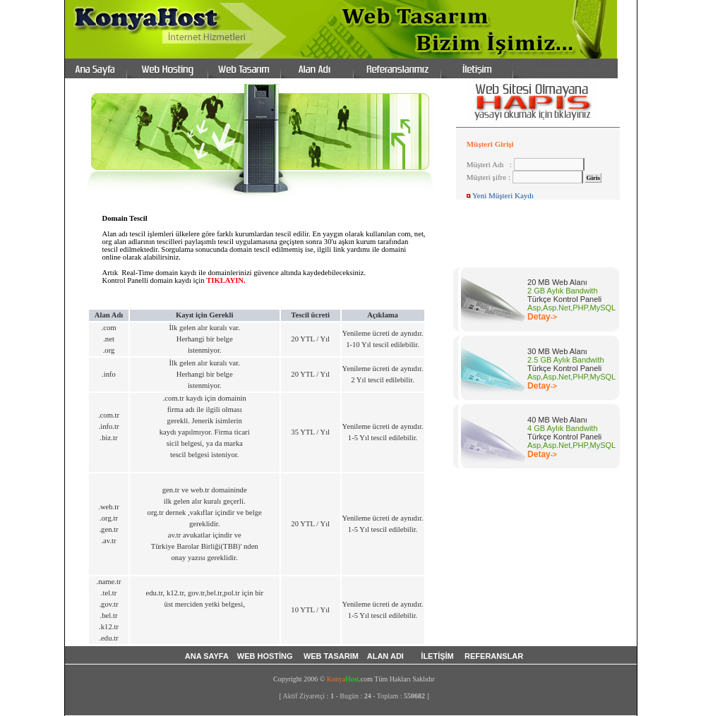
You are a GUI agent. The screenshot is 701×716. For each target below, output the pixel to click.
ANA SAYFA (207, 656)
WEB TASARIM (332, 656)
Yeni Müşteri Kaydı (503, 195)
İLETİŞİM (438, 656)
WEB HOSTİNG (266, 656)
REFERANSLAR (494, 656)
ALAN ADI (387, 656)
